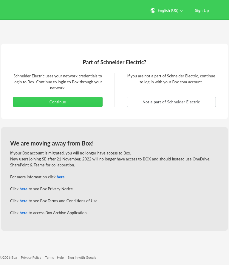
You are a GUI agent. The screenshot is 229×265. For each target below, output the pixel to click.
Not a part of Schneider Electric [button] (171, 101)
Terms (49, 257)
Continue (57, 101)
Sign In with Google (82, 257)
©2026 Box (8, 257)
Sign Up (202, 10)
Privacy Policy (31, 257)
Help (60, 257)
